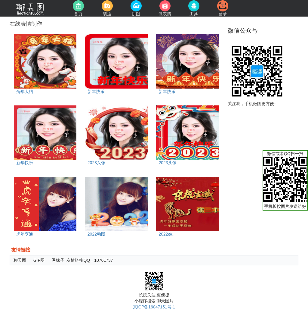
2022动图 (96, 234)
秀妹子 (58, 260)
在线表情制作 (26, 24)
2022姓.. (166, 234)
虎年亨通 (24, 234)
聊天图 (20, 260)
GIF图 (39, 260)
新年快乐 (96, 91)
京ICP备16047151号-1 (154, 307)
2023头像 (96, 162)
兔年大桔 (24, 91)
